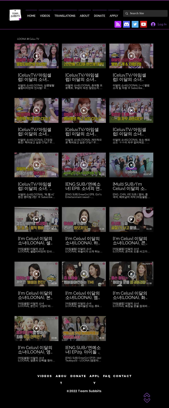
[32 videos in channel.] (84, 203)
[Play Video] (36, 56)
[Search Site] (145, 13)
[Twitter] (135, 24)
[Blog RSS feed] (118, 24)
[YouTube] (143, 24)
